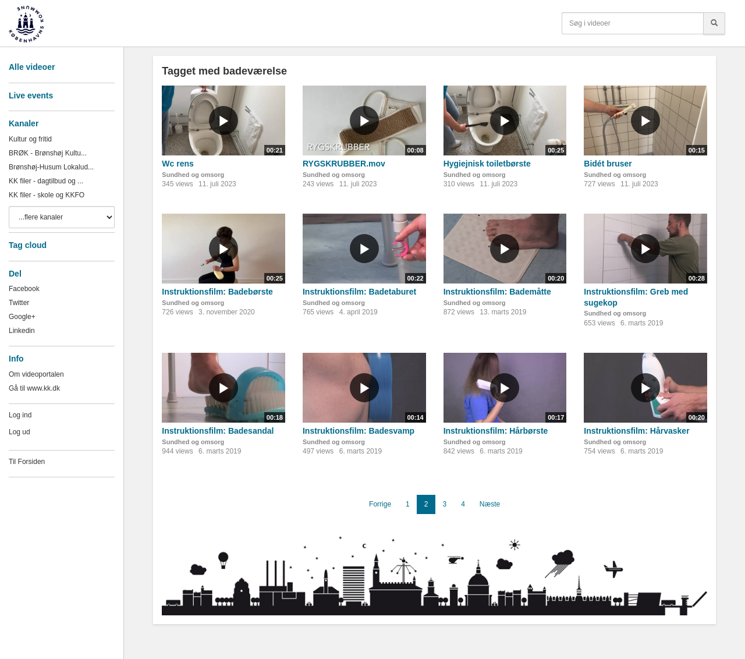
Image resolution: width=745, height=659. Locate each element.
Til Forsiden (27, 462)
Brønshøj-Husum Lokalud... (51, 167)
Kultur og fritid (30, 139)
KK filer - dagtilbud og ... (46, 181)
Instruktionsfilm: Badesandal (218, 430)
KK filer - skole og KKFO (46, 195)
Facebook (24, 289)
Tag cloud (28, 245)
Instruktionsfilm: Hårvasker (636, 430)
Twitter (19, 303)
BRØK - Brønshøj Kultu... (48, 153)
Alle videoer (32, 67)
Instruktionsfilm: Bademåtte (497, 291)
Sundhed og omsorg (193, 174)
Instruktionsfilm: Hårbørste (496, 430)
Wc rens (177, 163)
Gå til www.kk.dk (34, 388)
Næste (490, 504)
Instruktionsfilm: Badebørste (217, 291)
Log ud (19, 432)
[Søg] (714, 23)
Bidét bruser (608, 163)
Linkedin (22, 331)
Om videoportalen (36, 374)
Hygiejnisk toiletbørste (487, 163)
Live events (31, 95)
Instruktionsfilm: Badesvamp (358, 430)
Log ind (20, 415)
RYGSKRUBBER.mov (344, 163)
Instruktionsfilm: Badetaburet (359, 291)
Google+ (22, 317)
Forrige (380, 504)
